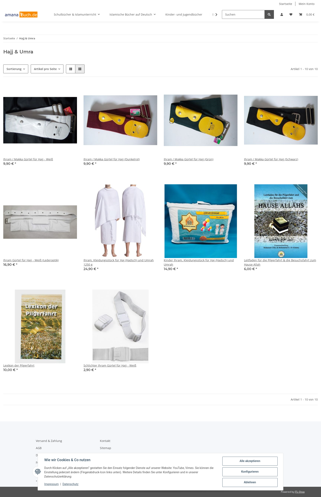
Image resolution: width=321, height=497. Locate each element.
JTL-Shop (300, 492)
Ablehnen (250, 482)
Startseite (285, 4)
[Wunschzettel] (291, 14)
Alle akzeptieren (249, 461)
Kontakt (105, 441)
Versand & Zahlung (49, 441)
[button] (281, 14)
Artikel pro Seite (45, 69)
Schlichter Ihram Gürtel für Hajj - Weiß (110, 365)
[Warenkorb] (307, 14)
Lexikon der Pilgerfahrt (18, 365)
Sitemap (105, 448)
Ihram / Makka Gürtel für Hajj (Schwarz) (271, 159)
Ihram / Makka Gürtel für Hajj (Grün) (188, 159)
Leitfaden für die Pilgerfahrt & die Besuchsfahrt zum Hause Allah (280, 262)
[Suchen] (243, 14)
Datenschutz (71, 484)
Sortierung (14, 69)
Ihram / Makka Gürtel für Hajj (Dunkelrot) (112, 159)
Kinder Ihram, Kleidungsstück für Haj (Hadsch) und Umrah (199, 262)
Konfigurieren (249, 471)
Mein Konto (306, 4)
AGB (39, 448)
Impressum (51, 484)
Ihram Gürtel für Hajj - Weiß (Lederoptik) (31, 260)
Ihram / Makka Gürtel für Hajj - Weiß (28, 159)
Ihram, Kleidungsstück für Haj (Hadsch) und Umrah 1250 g (119, 262)
